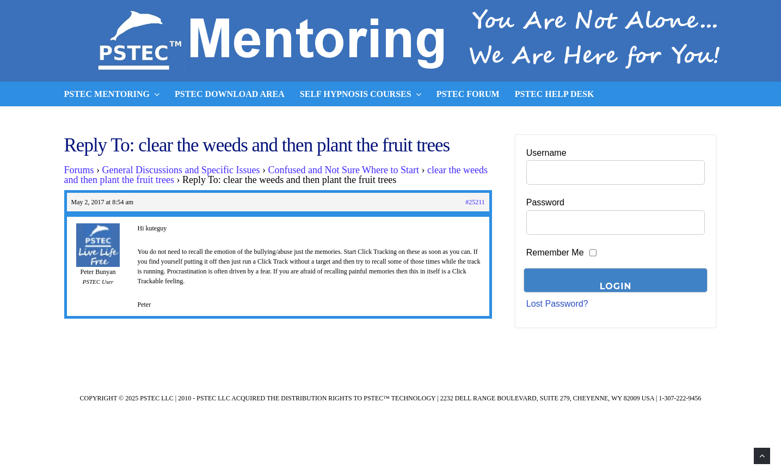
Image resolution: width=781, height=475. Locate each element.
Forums (79, 170)
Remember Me (555, 252)
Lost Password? (557, 303)
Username (546, 152)
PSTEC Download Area (230, 94)
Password (545, 202)
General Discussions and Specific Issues (181, 170)
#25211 (475, 202)
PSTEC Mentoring (112, 94)
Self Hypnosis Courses (360, 94)
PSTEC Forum (468, 94)
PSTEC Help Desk (554, 94)
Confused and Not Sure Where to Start (343, 170)
